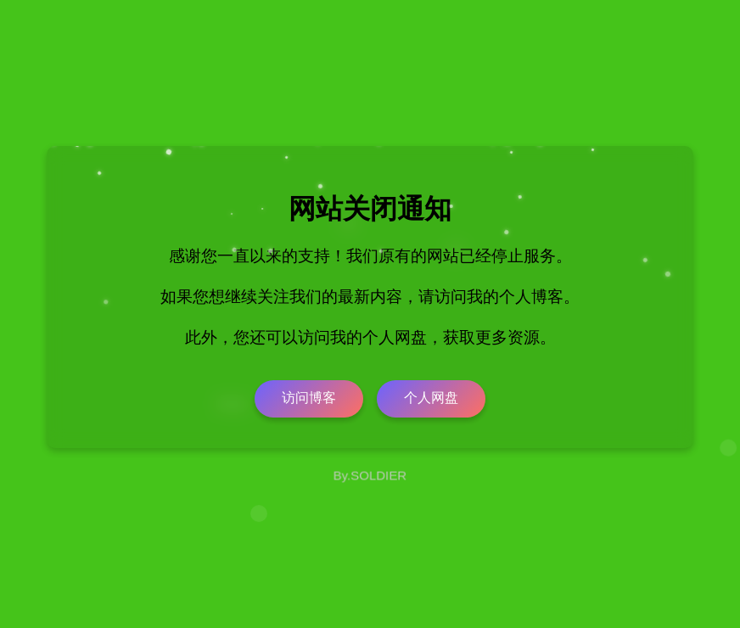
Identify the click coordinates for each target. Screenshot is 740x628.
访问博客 (309, 397)
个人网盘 (431, 397)
